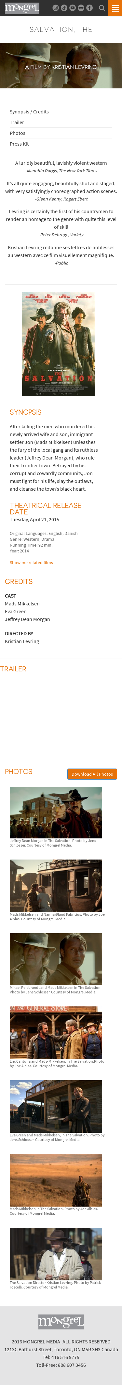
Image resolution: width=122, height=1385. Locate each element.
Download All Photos (92, 774)
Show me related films (31, 562)
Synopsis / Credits (29, 111)
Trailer (17, 122)
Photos (17, 133)
